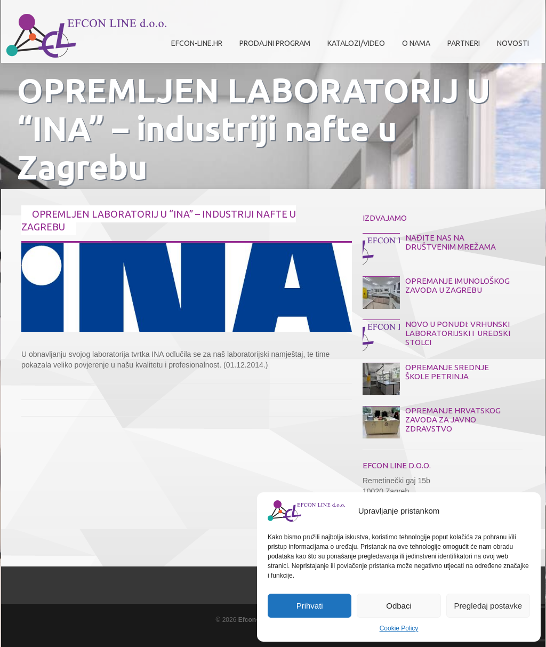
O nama (413, 47)
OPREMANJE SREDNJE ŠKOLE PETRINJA (447, 372)
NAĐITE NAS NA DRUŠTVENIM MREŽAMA (450, 242)
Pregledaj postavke (488, 605)
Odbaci (399, 605)
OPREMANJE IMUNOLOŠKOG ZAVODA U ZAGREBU (457, 285)
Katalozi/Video (356, 43)
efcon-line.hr (196, 43)
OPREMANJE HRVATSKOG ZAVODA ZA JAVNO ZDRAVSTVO (453, 419)
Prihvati (309, 605)
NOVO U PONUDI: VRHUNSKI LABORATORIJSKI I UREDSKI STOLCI (457, 333)
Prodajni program (272, 47)
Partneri (461, 47)
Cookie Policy (399, 628)
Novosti (513, 43)
